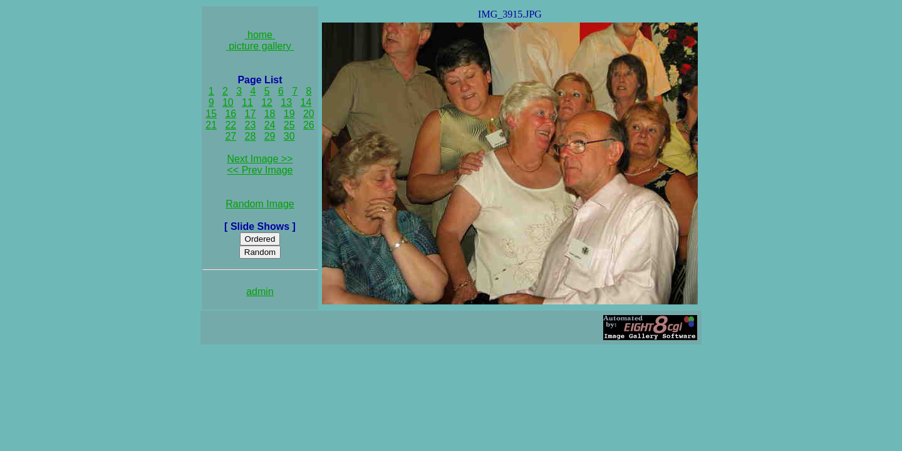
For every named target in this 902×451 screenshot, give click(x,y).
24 (270, 125)
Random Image (260, 204)
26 (308, 125)
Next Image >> (260, 158)
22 (230, 125)
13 (286, 102)
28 (250, 136)
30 (289, 136)
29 (270, 136)
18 (270, 113)
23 (250, 125)
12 (266, 102)
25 (289, 125)
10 (228, 102)
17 (250, 113)
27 (230, 136)
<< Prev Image (260, 170)
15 (211, 113)
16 (230, 113)
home (260, 34)
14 (306, 102)
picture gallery (260, 46)
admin (260, 291)
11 (247, 102)
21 (211, 125)
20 (308, 113)
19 (289, 113)
